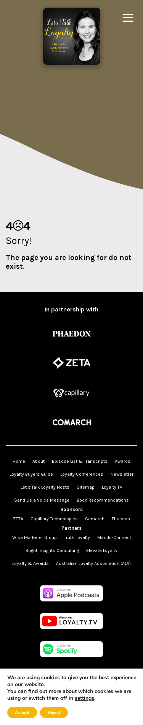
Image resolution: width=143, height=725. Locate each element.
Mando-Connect (114, 537)
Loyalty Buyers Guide (31, 474)
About (38, 461)
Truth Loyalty (77, 537)
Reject (54, 712)
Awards (122, 461)
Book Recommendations (103, 500)
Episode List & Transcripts (80, 461)
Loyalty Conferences (81, 474)
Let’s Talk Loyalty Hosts (45, 487)
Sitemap (86, 487)
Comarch (94, 518)
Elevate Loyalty (101, 550)
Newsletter (122, 474)
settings (84, 698)
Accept (22, 712)
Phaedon (121, 518)
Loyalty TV (112, 487)
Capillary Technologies (54, 518)
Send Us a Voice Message (41, 500)
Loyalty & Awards (30, 563)
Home (19, 461)
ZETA (18, 518)
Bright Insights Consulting (52, 550)
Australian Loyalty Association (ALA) (93, 563)
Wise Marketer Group (34, 537)
